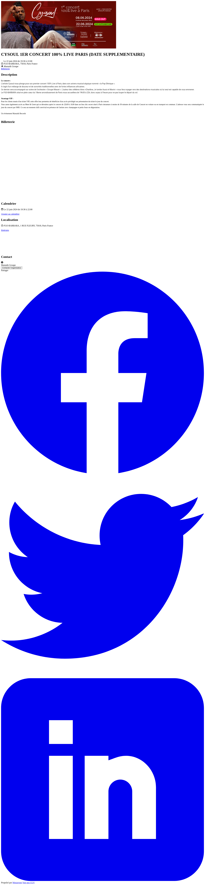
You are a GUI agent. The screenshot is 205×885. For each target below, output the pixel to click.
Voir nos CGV (28, 882)
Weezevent (17, 882)
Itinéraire (5, 230)
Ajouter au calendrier (10, 214)
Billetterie (5, 69)
